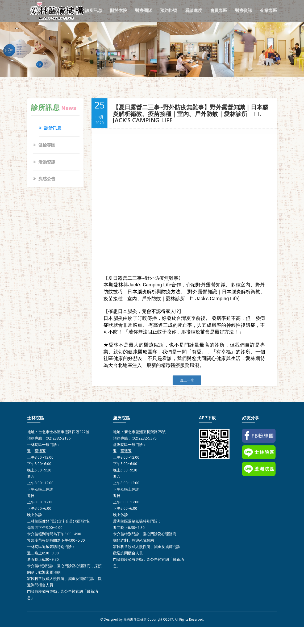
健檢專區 (46, 145)
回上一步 (187, 380)
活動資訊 (46, 162)
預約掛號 (168, 10)
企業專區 (268, 10)
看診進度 (193, 10)
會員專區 (218, 10)
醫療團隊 (143, 10)
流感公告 (46, 179)
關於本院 (118, 10)
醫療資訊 (243, 10)
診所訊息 (93, 10)
